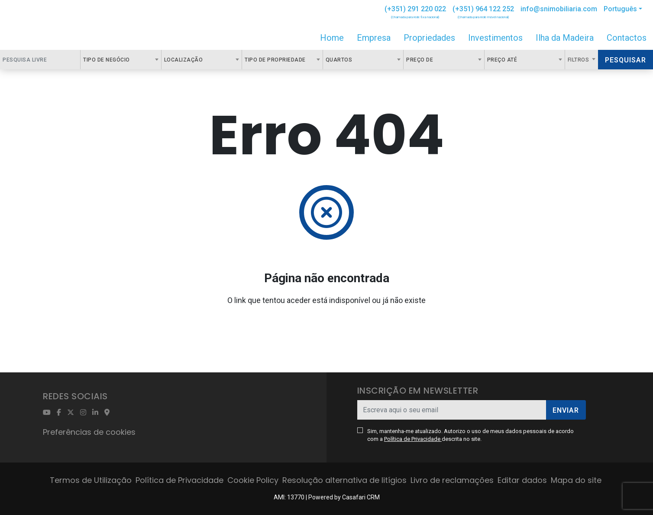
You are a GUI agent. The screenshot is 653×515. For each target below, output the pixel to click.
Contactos (627, 38)
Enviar (566, 410)
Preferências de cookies (89, 432)
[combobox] (121, 59)
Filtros (579, 60)
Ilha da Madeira (565, 38)
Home (332, 38)
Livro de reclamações (452, 480)
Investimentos (495, 38)
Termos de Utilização (91, 480)
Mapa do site (576, 480)
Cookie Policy (252, 480)
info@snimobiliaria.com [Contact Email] (558, 9)
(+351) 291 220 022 (415, 9)
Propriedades (429, 38)
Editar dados (522, 480)
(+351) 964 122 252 (483, 9)
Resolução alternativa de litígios (344, 480)
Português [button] (620, 9)
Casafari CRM (361, 497)
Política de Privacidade (413, 439)
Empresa (374, 38)
